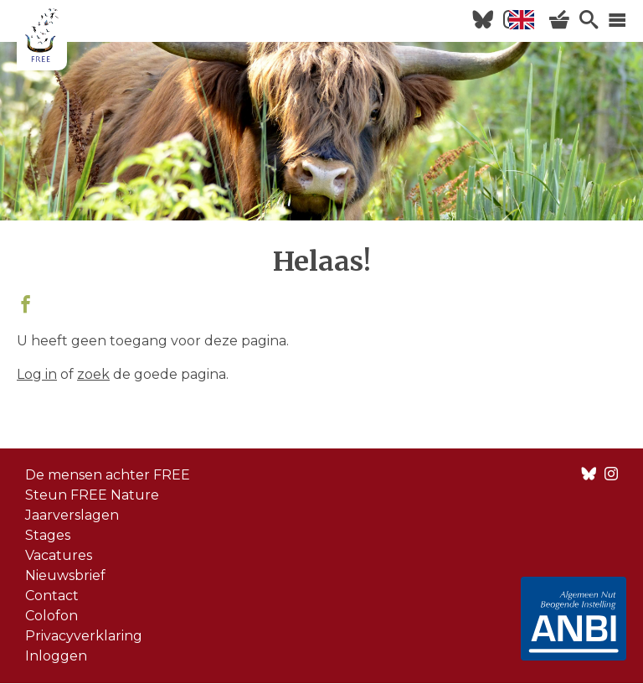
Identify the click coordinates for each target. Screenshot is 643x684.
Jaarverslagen (72, 515)
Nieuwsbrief (65, 575)
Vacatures (58, 555)
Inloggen (56, 656)
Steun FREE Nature (92, 495)
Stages (47, 535)
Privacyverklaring (83, 636)
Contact (52, 596)
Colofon (51, 616)
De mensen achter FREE (107, 475)
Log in (37, 374)
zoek (93, 374)
